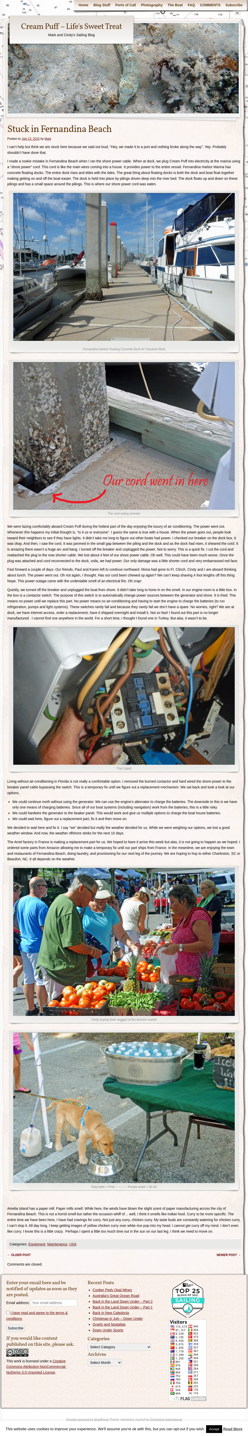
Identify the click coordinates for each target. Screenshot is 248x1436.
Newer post (229, 1255)
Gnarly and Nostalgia (109, 1324)
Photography (152, 5)
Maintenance (57, 1244)
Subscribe (233, 5)
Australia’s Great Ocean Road (116, 1296)
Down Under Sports (108, 1330)
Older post (19, 1255)
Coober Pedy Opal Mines (112, 1290)
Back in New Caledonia (111, 1313)
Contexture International (165, 1419)
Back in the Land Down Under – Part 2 (123, 1301)
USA (73, 1244)
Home (83, 5)
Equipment (36, 1244)
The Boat (175, 5)
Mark (47, 139)
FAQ (191, 5)
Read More (232, 1429)
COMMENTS (210, 5)
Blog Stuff (101, 5)
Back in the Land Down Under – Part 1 (123, 1307)
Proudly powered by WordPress (87, 1419)
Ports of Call (125, 5)
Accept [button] (214, 1429)
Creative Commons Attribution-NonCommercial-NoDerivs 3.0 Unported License (36, 1367)
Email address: (41, 1303)
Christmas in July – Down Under (118, 1319)
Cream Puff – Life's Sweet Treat (71, 26)
